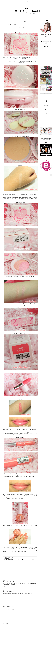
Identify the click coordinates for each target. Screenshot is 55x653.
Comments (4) (31, 559)
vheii (4, 580)
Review (12, 560)
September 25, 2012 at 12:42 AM (9, 591)
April (45, 113)
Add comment (5, 623)
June (45, 110)
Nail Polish (9, 560)
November (45, 104)
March (46, 114)
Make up (4, 560)
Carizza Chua (5, 590)
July (45, 109)
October (45, 105)
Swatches (8, 561)
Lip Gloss (8, 559)
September (45, 106)
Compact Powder (7, 558)
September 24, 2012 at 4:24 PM (9, 581)
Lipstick (11, 559)
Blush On (11, 557)
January (45, 117)
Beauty (7, 557)
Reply (4, 586)
